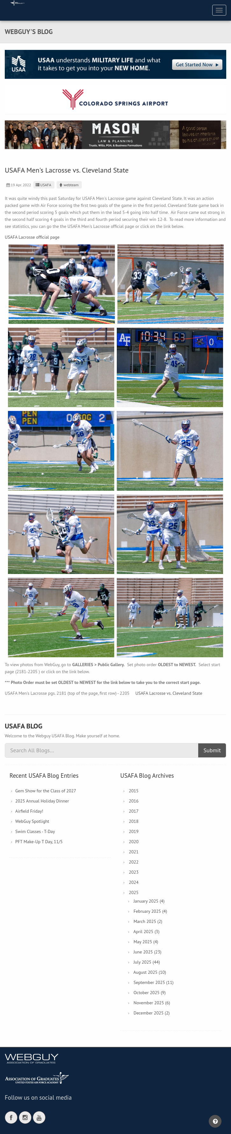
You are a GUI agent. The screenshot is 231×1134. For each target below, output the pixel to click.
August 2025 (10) (149, 972)
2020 (134, 841)
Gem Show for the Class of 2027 (45, 791)
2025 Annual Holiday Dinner (42, 801)
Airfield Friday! (29, 811)
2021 (134, 852)
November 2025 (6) (152, 1003)
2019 (134, 831)
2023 (134, 872)
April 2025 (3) (146, 931)
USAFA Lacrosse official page (32, 237)
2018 (134, 821)
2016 (134, 801)
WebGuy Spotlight (32, 821)
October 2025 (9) (150, 992)
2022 (134, 862)
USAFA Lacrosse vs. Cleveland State (169, 693)
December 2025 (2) (152, 1013)
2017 (134, 811)
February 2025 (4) (150, 911)
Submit (212, 750)
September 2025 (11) (154, 982)
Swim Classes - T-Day (35, 831)
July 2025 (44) (147, 962)
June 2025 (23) (148, 952)
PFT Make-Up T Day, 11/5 (39, 841)
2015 (134, 791)
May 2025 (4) (146, 942)
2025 (134, 892)
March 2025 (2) (148, 921)
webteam (68, 184)
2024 (134, 882)
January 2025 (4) (149, 901)
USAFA (43, 184)
